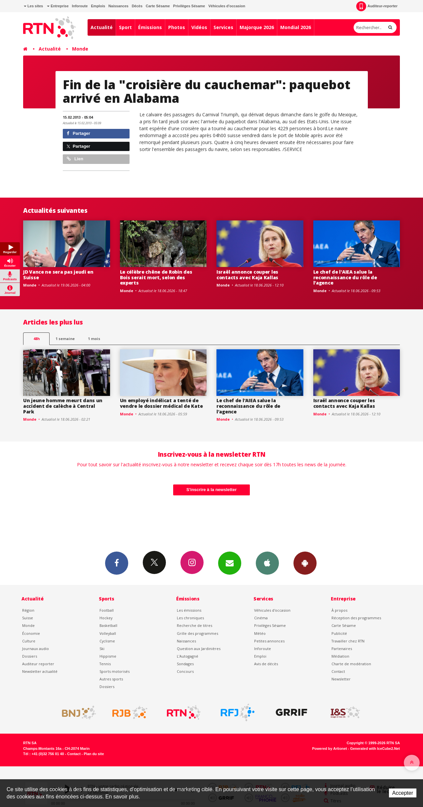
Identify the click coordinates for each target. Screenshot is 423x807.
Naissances (118, 6)
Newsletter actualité (40, 671)
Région (28, 610)
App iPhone (267, 563)
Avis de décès (266, 664)
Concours (185, 671)
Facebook (116, 563)
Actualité (102, 27)
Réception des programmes (356, 618)
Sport (125, 27)
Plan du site (94, 754)
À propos (339, 610)
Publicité (339, 633)
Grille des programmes (197, 633)
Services (223, 27)
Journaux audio (35, 648)
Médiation (340, 656)
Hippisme (107, 656)
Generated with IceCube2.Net (375, 748)
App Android (305, 563)
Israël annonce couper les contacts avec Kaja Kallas (247, 275)
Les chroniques (190, 618)
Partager (78, 133)
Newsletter (341, 679)
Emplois (98, 6)
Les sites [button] (33, 6)
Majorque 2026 (257, 27)
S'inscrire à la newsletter (211, 489)
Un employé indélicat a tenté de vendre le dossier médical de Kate (161, 403)
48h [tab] (36, 338)
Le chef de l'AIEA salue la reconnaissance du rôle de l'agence (345, 277)
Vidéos (199, 27)
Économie (31, 633)
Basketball (108, 625)
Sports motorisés (114, 671)
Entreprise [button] (57, 6)
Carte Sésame (158, 6)
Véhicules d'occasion (226, 6)
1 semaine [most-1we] (65, 338)
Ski (101, 648)
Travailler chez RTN (348, 641)
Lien (75, 158)
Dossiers (29, 656)
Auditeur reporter (38, 664)
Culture (28, 641)
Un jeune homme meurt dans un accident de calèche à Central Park (62, 406)
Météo (260, 633)
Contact (338, 671)
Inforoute (80, 6)
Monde (80, 49)
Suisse (27, 618)
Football (106, 610)
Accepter (402, 793)
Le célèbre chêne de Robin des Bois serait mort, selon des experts (156, 277)
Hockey (105, 618)
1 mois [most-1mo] (94, 338)
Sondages (185, 664)
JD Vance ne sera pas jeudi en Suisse (58, 275)
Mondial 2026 (295, 27)
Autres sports (111, 679)
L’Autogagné (187, 656)
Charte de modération (351, 664)
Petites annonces (269, 641)
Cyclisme (107, 641)
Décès (137, 6)
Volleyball (107, 633)
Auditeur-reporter (377, 6)
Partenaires (341, 648)
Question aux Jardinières (198, 648)
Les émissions (189, 610)
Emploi (260, 656)
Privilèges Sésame (189, 6)
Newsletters (229, 563)
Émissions (150, 27)
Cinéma (261, 618)
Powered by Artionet (329, 748)
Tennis (105, 664)
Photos (176, 27)
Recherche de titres (194, 625)
